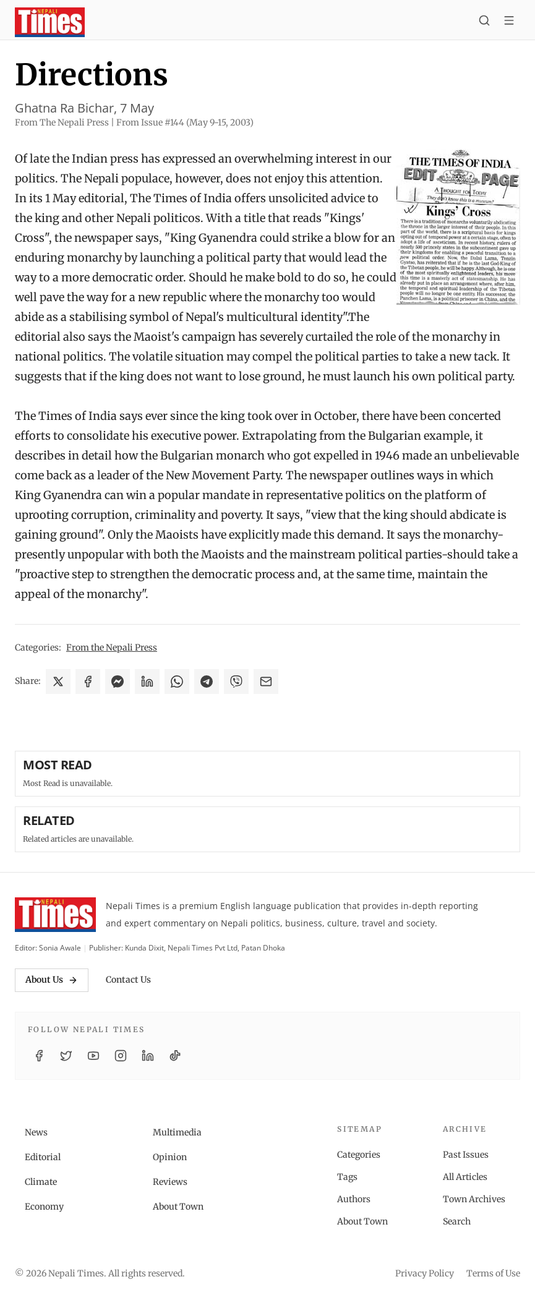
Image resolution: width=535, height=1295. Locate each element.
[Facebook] (39, 1056)
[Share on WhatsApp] (177, 681)
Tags (347, 1176)
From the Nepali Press (111, 647)
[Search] (484, 22)
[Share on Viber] (236, 681)
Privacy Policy (424, 1273)
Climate (41, 1181)
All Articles (465, 1176)
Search (457, 1221)
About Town (178, 1206)
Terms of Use (493, 1273)
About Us (51, 979)
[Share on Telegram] (206, 681)
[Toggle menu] (509, 22)
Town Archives (474, 1199)
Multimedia (177, 1132)
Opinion (170, 1157)
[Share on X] (58, 681)
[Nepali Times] (55, 914)
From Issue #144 (185, 122)
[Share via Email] (266, 681)
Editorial (43, 1157)
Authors (353, 1199)
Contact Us (128, 979)
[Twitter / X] (66, 1056)
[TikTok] (175, 1056)
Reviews (170, 1181)
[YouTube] (93, 1056)
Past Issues (466, 1154)
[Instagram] (120, 1056)
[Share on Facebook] (87, 681)
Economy (44, 1206)
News (36, 1132)
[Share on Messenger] (117, 681)
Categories (358, 1154)
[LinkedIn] (148, 1056)
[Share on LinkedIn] (147, 681)
